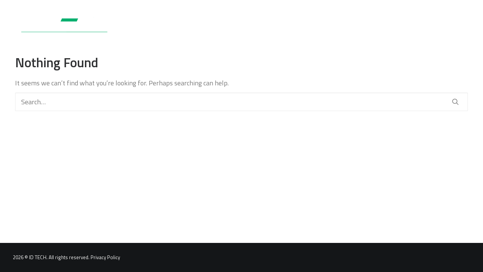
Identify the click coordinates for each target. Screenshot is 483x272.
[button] (466, 28)
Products (204, 28)
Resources (331, 28)
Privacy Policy (105, 257)
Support (289, 28)
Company (375, 28)
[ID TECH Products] (61, 28)
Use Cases (247, 28)
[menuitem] (203, 28)
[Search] (241, 102)
